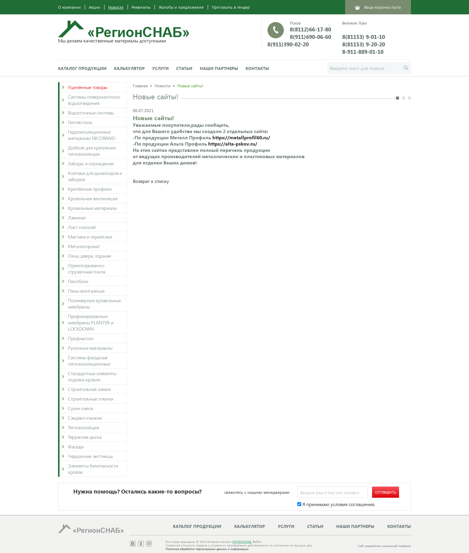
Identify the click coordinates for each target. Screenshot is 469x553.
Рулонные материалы (90, 348)
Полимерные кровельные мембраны (94, 303)
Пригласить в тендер (231, 7)
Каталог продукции (82, 68)
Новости (116, 7)
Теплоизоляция (83, 427)
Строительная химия (89, 389)
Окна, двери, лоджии (89, 256)
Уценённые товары (87, 87)
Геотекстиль (80, 122)
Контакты (257, 68)
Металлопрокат (84, 246)
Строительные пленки (90, 398)
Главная (140, 85)
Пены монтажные (86, 291)
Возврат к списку (151, 181)
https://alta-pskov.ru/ (232, 143)
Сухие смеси (80, 408)
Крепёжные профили (90, 189)
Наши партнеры (219, 68)
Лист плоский (82, 227)
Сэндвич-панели (85, 418)
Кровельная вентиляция (92, 198)
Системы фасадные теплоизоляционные (89, 360)
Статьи (184, 68)
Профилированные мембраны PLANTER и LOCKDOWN (90, 322)
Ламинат (77, 217)
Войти (257, 541)
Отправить (385, 492)
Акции (94, 7)
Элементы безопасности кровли (93, 468)
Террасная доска (84, 437)
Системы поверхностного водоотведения (94, 100)
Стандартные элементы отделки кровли (92, 376)
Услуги (160, 68)
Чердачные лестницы (90, 456)
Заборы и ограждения (91, 163)
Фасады (76, 446)
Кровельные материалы (92, 208)
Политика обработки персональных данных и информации (207, 549)
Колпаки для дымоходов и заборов (95, 176)
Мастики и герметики (90, 236)
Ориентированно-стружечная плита (86, 268)
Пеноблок (78, 281)
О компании (69, 7)
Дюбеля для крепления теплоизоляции (92, 150)
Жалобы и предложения (181, 7)
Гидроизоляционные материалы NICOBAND (91, 135)
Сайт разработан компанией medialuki (384, 546)
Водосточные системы (91, 112)
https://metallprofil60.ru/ (241, 137)
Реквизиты (141, 7)
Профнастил (80, 338)
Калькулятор (129, 68)
